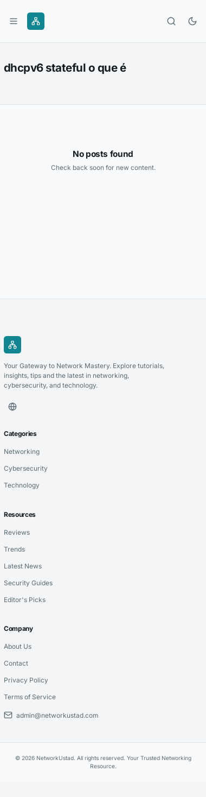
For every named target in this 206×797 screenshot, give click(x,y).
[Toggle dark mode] (192, 21)
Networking (22, 451)
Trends (14, 549)
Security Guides (28, 583)
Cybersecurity (26, 468)
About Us (17, 646)
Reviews (17, 532)
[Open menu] (13, 21)
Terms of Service (30, 697)
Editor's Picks (25, 600)
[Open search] (171, 21)
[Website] (12, 406)
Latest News (23, 566)
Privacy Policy (26, 680)
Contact (16, 663)
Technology (22, 485)
